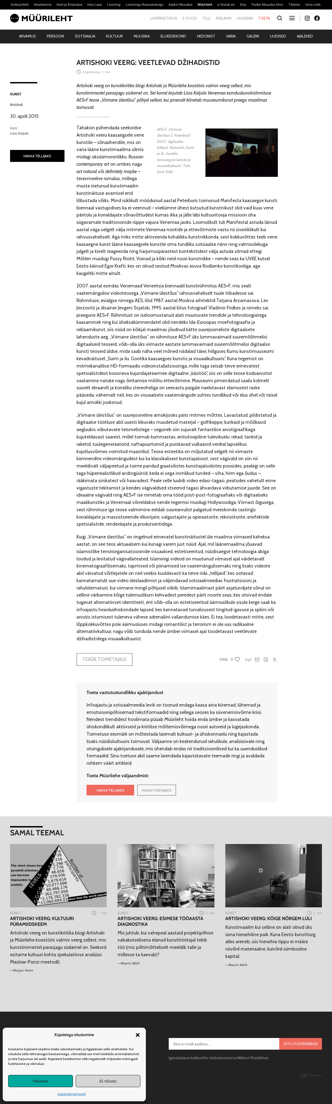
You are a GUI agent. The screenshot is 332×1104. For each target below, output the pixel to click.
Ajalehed (305, 36)
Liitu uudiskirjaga (301, 1043)
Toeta (264, 18)
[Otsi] (279, 18)
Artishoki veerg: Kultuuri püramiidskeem (42, 921)
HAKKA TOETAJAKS (156, 790)
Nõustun (40, 1081)
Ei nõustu (108, 1081)
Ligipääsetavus (163, 18)
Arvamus (27, 36)
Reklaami (224, 18)
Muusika (142, 36)
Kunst (15, 94)
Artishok (16, 104)
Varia (231, 36)
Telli (206, 18)
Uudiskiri (245, 18)
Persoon (55, 36)
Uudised (278, 36)
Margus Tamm (23, 970)
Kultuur (114, 36)
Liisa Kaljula (19, 133)
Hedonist (206, 36)
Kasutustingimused (72, 1094)
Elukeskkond (173, 36)
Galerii (253, 36)
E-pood (190, 18)
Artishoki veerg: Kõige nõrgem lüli (268, 918)
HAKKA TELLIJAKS (37, 156)
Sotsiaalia (85, 36)
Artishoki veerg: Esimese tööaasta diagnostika (160, 921)
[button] (137, 1035)
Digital (311, 1075)
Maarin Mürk (129, 963)
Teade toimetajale (104, 659)
